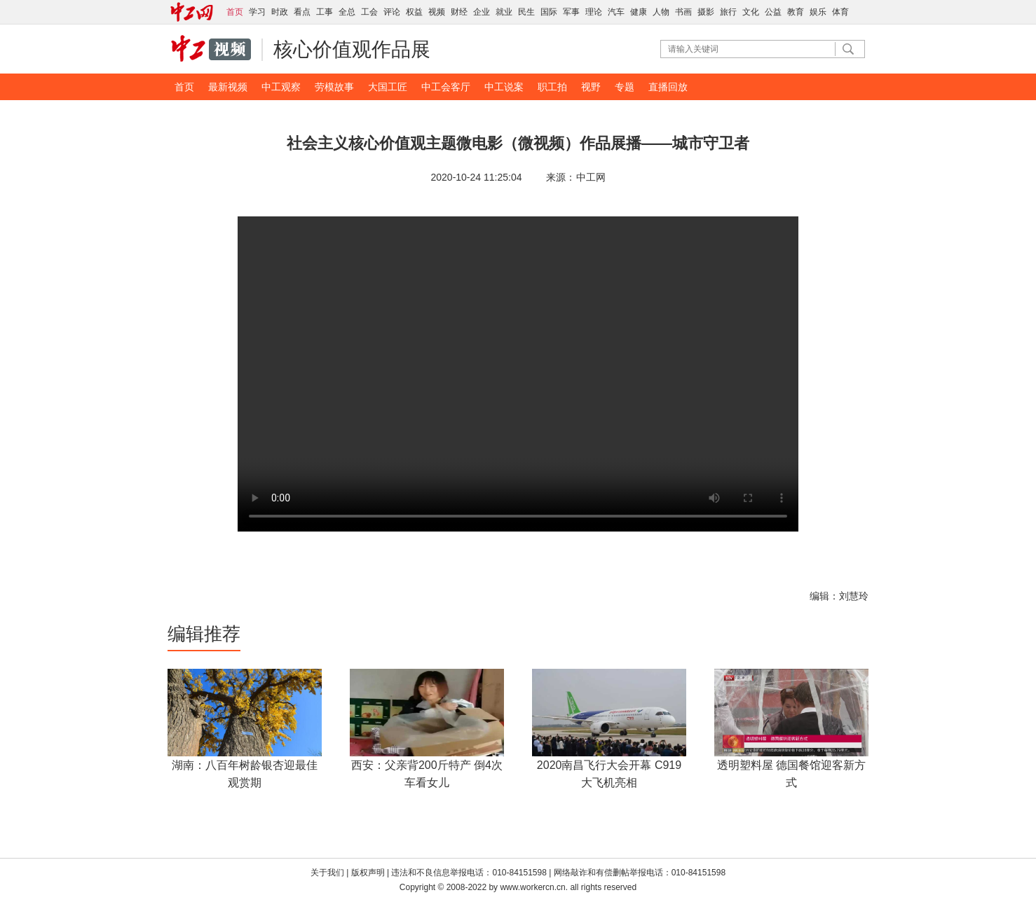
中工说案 (504, 86)
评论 (391, 12)
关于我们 (327, 872)
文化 (750, 12)
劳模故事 (334, 86)
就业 (504, 12)
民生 (526, 12)
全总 (347, 12)
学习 (257, 12)
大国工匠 (387, 86)
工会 (369, 12)
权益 (414, 12)
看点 (302, 12)
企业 (481, 12)
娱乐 (818, 12)
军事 (571, 12)
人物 (661, 12)
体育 (840, 12)
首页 (184, 86)
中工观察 (281, 86)
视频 (436, 12)
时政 (279, 12)
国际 (548, 12)
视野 (591, 86)
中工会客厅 (445, 86)
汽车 (616, 12)
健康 (638, 12)
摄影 (705, 12)
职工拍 (552, 86)
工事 (324, 12)
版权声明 (369, 872)
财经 (459, 12)
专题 (624, 86)
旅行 (728, 12)
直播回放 (668, 86)
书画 (683, 12)
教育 (795, 12)
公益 (773, 12)
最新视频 (227, 86)
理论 (593, 12)
